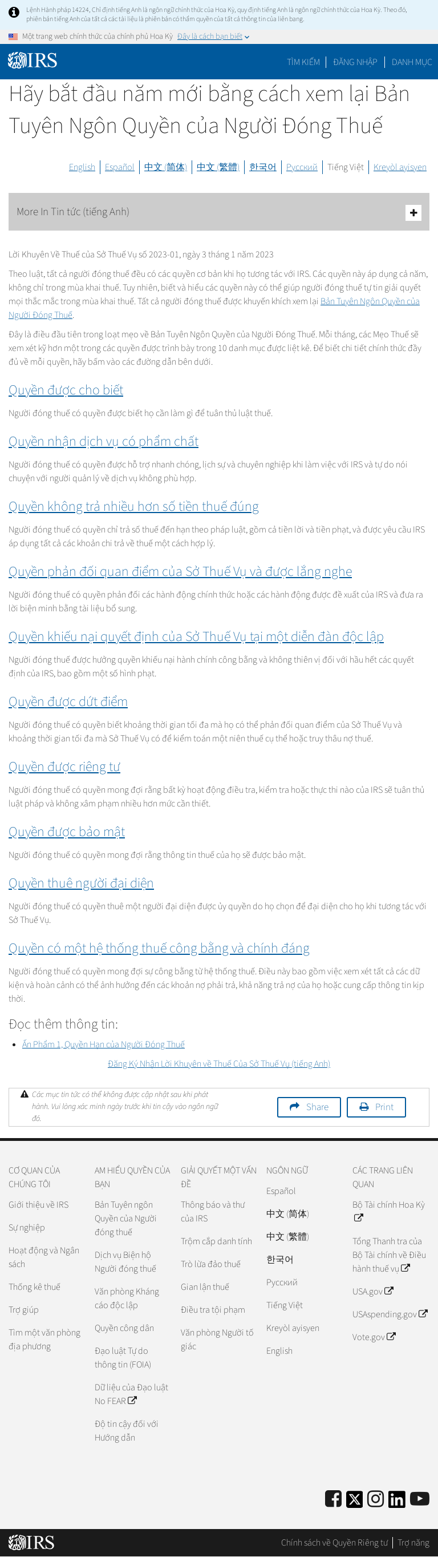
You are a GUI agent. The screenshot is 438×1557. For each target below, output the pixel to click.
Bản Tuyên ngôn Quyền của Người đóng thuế (126, 1219)
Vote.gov (373, 1337)
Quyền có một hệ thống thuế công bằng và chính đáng (159, 948)
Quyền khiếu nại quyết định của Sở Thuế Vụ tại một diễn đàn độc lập (196, 637)
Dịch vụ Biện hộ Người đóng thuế (125, 1262)
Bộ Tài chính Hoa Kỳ (388, 1212)
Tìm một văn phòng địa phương (44, 1339)
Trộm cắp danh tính (216, 1241)
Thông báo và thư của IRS (213, 1212)
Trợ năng (413, 1542)
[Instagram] (375, 1500)
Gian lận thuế (205, 1287)
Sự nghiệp (27, 1227)
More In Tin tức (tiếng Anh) (219, 212)
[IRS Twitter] (354, 1503)
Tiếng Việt (345, 167)
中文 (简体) (165, 167)
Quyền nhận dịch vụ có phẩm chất (103, 441)
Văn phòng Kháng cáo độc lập (127, 1298)
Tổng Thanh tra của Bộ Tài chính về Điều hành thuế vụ (389, 1255)
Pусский (282, 1282)
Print (384, 1107)
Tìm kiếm (303, 62)
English (82, 167)
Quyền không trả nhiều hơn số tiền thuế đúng (134, 507)
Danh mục (412, 62)
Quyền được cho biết (66, 390)
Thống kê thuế (34, 1287)
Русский (302, 167)
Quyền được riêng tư (64, 767)
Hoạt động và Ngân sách (44, 1257)
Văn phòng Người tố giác (217, 1339)
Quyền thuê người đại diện (81, 883)
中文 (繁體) (218, 167)
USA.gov (372, 1291)
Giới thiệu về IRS (38, 1205)
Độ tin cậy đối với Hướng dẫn (127, 1431)
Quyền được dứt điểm (68, 702)
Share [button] (317, 1107)
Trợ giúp (24, 1310)
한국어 (263, 167)
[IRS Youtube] (419, 1500)
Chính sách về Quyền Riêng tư (334, 1542)
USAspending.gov (389, 1314)
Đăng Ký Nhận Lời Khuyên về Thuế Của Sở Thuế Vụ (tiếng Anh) (219, 1064)
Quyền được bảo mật (67, 832)
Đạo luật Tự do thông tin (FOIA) (123, 1358)
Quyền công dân (124, 1328)
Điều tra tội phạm (213, 1310)
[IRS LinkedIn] (396, 1503)
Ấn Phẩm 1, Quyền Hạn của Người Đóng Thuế (103, 1044)
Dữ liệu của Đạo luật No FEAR (131, 1394)
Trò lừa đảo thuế (211, 1264)
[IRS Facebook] (333, 1500)
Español (120, 167)
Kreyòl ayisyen (400, 167)
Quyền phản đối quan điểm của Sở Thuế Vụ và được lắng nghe (180, 572)
